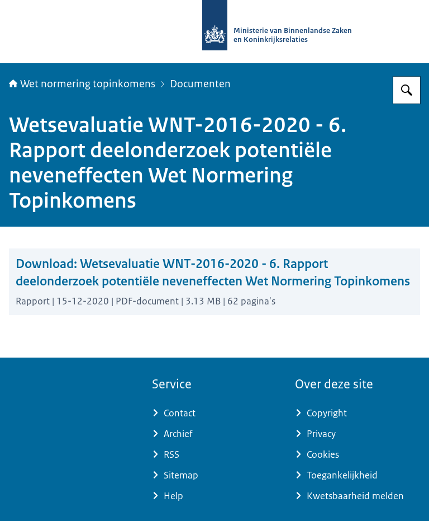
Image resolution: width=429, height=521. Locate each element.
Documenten (200, 84)
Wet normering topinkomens (82, 84)
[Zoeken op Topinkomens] (406, 90)
